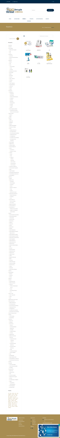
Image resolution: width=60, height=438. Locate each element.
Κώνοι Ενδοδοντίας (12, 199)
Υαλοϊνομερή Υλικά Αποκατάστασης (14, 172)
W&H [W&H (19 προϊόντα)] (10, 406)
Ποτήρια (11, 81)
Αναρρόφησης (12, 93)
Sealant (10, 119)
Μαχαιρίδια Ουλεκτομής (13, 257)
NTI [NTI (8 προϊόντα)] (13, 401)
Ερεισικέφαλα (11, 72)
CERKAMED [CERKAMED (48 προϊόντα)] (9, 394)
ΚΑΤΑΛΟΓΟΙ (47, 18)
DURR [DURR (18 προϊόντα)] (16, 395)
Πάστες (11, 154)
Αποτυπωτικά (11, 323)
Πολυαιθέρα (11, 329)
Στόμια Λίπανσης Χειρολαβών (13, 366)
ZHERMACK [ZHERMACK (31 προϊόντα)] (9, 407)
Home (43, 27)
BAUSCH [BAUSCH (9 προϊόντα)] (10, 393)
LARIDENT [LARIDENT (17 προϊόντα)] (9, 400)
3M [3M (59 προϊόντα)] (8, 393)
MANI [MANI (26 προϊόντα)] (15, 400)
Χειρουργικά (11, 267)
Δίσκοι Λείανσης (13, 161)
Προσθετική (10, 319)
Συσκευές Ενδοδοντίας (13, 205)
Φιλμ (10, 52)
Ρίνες (11, 198)
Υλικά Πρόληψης (12, 317)
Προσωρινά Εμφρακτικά (13, 146)
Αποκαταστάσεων (12, 219)
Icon (49, 50)
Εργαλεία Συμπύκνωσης (13, 195)
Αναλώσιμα (10, 60)
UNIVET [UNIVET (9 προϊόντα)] (13, 405)
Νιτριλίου (11, 69)
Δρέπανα (11, 225)
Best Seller (10, 46)
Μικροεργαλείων (12, 102)
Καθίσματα (10, 278)
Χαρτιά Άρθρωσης (12, 175)
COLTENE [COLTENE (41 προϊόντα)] (13, 394)
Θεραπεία (10, 270)
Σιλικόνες (11, 332)
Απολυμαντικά (11, 92)
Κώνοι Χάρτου (12, 202)
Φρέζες (10, 116)
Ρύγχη (11, 349)
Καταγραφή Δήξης (12, 355)
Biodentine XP (39, 50)
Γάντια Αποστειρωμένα (13, 375)
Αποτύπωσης (12, 95)
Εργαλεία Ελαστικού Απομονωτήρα (14, 237)
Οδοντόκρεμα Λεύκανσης (13, 290)
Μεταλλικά (12, 340)
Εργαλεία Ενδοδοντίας (12, 240)
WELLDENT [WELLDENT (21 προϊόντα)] (13, 406)
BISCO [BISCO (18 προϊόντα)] (16, 393)
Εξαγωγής (11, 228)
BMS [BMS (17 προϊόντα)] (17, 393)
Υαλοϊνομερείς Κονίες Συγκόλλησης (14, 311)
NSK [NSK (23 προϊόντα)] (11, 401)
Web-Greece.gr (23, 435)
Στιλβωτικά (11, 157)
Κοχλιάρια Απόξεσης (12, 249)
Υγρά (10, 51)
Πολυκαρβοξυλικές (12, 136)
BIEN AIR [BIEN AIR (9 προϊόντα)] (13, 393)
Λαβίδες (11, 255)
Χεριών (11, 107)
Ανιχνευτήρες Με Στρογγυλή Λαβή (14, 214)
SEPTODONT (38, 49)
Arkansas (12, 158)
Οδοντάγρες (11, 260)
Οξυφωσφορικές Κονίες (13, 134)
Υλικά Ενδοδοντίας (12, 207)
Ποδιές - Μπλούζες (12, 78)
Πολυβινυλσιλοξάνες (13, 331)
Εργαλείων (11, 99)
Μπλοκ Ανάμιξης (12, 142)
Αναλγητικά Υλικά (12, 372)
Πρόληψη (10, 314)
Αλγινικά (11, 325)
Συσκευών (11, 104)
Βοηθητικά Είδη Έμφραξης (13, 125)
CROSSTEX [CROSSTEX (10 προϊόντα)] (16, 394)
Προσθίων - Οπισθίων (13, 151)
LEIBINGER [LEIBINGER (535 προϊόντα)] (12, 400)
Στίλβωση (11, 152)
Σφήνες (10, 169)
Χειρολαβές (11, 367)
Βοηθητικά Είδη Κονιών (13, 302)
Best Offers (10, 45)
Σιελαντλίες (11, 86)
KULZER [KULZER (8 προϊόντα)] (13, 399)
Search (17, 38)
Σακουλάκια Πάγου (12, 387)
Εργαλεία (10, 213)
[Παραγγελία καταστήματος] (46, 36)
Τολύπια (11, 89)
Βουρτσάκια (12, 160)
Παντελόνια (11, 275)
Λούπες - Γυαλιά (11, 293)
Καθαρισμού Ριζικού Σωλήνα (14, 208)
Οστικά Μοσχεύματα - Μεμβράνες (14, 379)
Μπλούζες (11, 273)
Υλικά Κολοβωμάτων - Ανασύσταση (14, 358)
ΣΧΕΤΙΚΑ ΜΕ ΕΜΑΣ (16, 18)
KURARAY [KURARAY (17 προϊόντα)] (16, 399)
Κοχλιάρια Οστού (12, 252)
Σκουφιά (11, 276)
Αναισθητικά (10, 54)
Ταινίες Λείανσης (13, 164)
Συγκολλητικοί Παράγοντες (13, 166)
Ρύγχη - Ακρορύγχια (12, 83)
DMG (49, 49)
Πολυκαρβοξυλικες (12, 308)
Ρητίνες (11, 148)
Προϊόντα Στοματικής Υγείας (12, 313)
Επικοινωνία (20, 424)
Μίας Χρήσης (11, 75)
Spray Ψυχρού (12, 181)
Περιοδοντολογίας (12, 264)
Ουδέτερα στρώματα (12, 145)
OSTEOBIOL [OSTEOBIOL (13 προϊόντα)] (16, 401)
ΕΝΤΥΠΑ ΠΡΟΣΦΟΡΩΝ (39, 18)
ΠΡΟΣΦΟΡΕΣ (31, 18)
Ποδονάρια (11, 80)
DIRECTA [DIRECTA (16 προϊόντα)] (12, 395)
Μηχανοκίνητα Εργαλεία (13, 204)
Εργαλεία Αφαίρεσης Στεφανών (14, 234)
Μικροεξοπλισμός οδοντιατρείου (13, 299)
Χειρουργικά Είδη (11, 369)
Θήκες (10, 246)
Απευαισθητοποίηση (12, 281)
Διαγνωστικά (11, 223)
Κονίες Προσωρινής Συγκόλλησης (14, 133)
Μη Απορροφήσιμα (12, 384)
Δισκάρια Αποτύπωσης (13, 338)
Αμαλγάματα (11, 122)
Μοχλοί (11, 258)
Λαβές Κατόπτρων (12, 254)
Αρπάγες (11, 178)
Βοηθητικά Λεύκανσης (12, 282)
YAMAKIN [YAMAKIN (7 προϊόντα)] (16, 406)
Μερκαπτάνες (12, 328)
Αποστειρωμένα (12, 66)
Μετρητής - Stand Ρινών (13, 187)
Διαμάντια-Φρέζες (11, 113)
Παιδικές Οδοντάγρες (12, 261)
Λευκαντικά (11, 284)
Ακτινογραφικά (11, 48)
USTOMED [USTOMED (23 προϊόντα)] (15, 405)
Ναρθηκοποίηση (12, 143)
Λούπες (11, 296)
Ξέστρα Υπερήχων (12, 316)
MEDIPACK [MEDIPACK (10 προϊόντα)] (9, 401)
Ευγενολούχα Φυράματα (13, 326)
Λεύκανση (10, 279)
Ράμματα (11, 381)
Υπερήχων (11, 105)
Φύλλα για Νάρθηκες (12, 352)
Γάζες (10, 63)
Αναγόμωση (11, 322)
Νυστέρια (11, 378)
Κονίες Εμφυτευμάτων (13, 131)
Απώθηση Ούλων (12, 334)
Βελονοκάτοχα (11, 220)
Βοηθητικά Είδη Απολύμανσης (14, 96)
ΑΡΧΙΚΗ (10, 18)
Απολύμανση (10, 90)
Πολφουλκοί (12, 196)
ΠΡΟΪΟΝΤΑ (25, 19)
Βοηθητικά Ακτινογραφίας (13, 49)
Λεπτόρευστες (12, 149)
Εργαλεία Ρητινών (12, 243)
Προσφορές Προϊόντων (47, 27)
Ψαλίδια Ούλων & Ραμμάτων (13, 269)
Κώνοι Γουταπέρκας (12, 201)
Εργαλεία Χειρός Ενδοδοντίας (13, 193)
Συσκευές (10, 361)
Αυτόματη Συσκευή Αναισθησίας (14, 57)
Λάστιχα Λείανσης (13, 163)
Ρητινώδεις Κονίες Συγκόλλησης (14, 137)
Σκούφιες (11, 87)
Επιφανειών (11, 98)
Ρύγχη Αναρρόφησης (12, 84)
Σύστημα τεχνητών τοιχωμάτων (14, 167)
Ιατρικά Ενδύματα (11, 272)
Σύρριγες (11, 190)
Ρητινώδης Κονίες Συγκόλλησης (14, 310)
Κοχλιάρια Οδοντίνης (12, 251)
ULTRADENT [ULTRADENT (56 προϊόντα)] (9, 405)
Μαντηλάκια (11, 101)
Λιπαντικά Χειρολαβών (13, 364)
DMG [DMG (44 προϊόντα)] (14, 395)
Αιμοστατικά (11, 320)
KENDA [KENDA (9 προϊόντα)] (9, 399)
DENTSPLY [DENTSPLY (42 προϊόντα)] (9, 395)
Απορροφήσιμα (12, 382)
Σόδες (11, 155)
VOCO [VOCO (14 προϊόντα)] (9, 406)
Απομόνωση (11, 184)
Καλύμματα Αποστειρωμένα (13, 376)
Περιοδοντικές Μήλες (12, 263)
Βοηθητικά (11, 222)
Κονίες (10, 128)
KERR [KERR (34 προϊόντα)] (11, 399)
